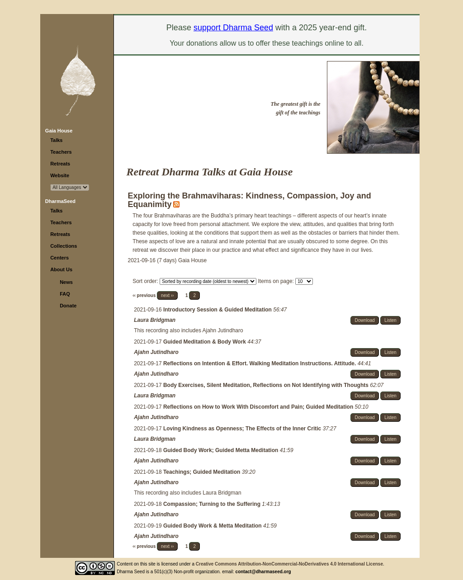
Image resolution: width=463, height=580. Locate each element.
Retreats (60, 163)
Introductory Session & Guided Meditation (218, 310)
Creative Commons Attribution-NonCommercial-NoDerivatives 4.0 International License (289, 563)
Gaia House (59, 130)
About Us (61, 269)
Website (59, 175)
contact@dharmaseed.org (263, 571)
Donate (68, 305)
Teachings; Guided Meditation (202, 472)
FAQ (65, 294)
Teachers (61, 152)
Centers (59, 257)
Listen (390, 320)
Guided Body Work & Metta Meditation (213, 526)
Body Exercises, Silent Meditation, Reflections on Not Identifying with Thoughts (266, 385)
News (66, 282)
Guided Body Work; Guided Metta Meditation (221, 450)
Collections (63, 246)
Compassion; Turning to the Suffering (212, 504)
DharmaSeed (60, 201)
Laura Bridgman (154, 320)
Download (364, 320)
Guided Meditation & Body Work (205, 342)
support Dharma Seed (233, 27)
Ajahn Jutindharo (156, 352)
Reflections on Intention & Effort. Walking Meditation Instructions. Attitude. (260, 363)
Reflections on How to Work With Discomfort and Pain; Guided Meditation (259, 407)
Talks (56, 140)
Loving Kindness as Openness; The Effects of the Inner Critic (243, 428)
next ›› (167, 295)
